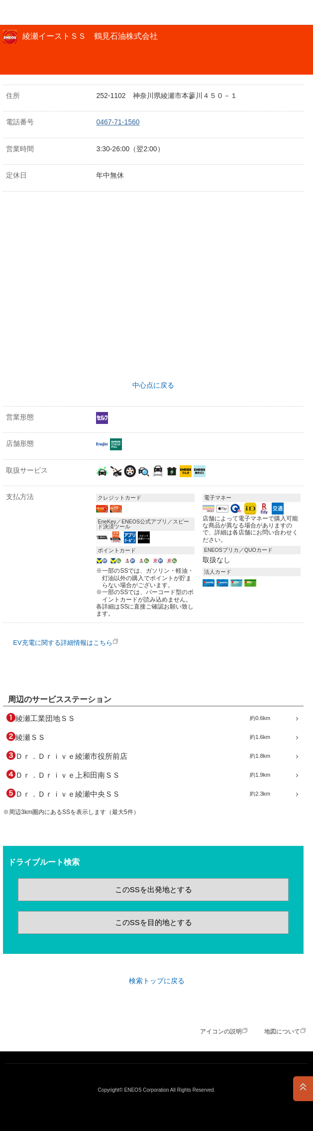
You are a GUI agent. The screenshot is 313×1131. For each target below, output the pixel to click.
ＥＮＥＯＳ (32, 12)
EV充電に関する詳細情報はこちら (62, 642)
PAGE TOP (303, 1088)
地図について (282, 1031)
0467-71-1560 (117, 122)
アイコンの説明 (221, 1031)
